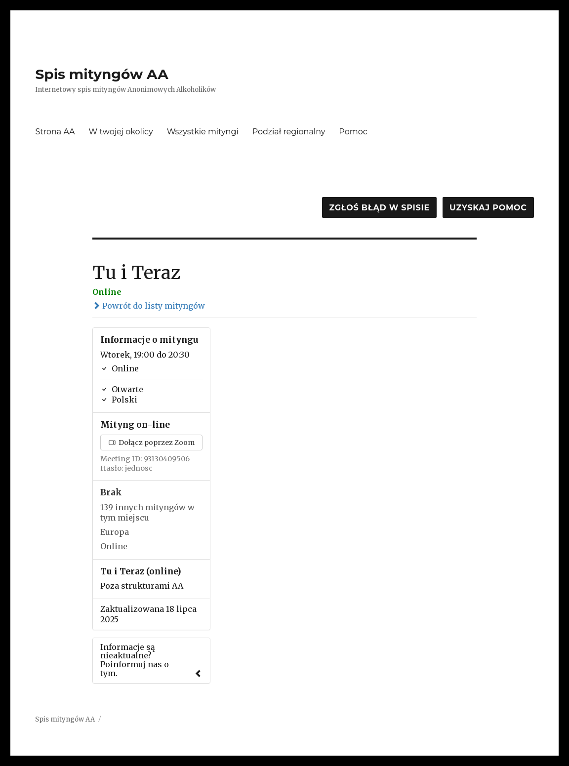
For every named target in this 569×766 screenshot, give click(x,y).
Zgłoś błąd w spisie (379, 207)
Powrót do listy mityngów (148, 306)
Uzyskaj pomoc (488, 207)
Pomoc (353, 131)
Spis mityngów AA (101, 74)
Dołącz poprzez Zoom (152, 442)
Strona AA (55, 131)
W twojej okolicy (121, 131)
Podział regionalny (288, 131)
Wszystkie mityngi (203, 131)
